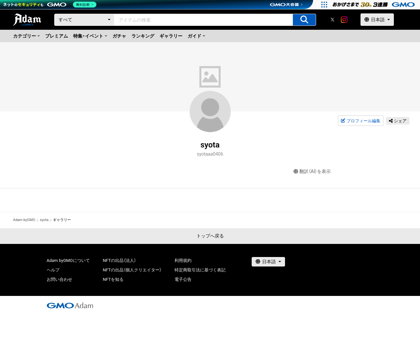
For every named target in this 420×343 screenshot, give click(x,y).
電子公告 (183, 279)
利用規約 (183, 260)
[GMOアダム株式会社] (70, 305)
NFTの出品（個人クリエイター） (132, 269)
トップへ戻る (210, 235)
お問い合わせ (59, 279)
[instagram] (344, 19)
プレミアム (56, 36)
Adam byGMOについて (68, 260)
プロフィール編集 (360, 121)
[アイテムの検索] (304, 20)
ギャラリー (171, 36)
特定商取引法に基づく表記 (200, 269)
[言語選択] (377, 19)
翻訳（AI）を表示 (312, 171)
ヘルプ (53, 269)
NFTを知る (113, 279)
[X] (332, 19)
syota (44, 220)
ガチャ (119, 36)
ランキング (142, 36)
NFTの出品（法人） (119, 260)
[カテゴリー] (84, 20)
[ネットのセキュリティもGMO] (50, 4)
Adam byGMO (24, 220)
